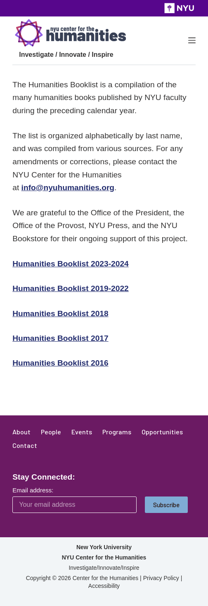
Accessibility (104, 586)
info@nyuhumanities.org (68, 187)
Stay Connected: (43, 477)
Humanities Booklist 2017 (60, 338)
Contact (24, 445)
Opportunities (162, 432)
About (21, 432)
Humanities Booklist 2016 (60, 363)
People (51, 432)
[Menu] (192, 40)
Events (81, 432)
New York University (104, 547)
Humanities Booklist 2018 (60, 313)
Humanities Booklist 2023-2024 (70, 263)
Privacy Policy (161, 578)
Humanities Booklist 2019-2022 (70, 288)
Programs (116, 432)
